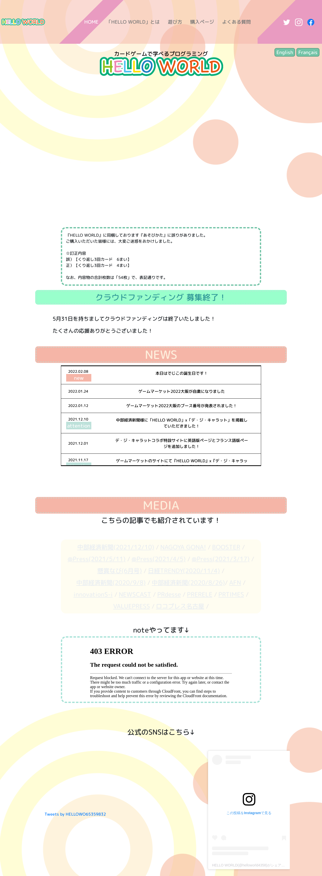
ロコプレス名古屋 (180, 606)
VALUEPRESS (131, 606)
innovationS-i (93, 594)
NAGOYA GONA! (183, 547)
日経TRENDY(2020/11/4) (184, 570)
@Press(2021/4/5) (159, 559)
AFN (235, 582)
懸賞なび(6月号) (119, 570)
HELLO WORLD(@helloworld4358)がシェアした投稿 (254, 865)
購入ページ (202, 21)
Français (307, 52)
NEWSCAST (135, 594)
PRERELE (199, 594)
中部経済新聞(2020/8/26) (188, 582)
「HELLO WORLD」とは (133, 21)
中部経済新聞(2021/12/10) (115, 547)
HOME (91, 21)
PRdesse (169, 594)
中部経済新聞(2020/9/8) (111, 582)
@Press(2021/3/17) (221, 559)
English (284, 52)
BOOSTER (226, 547)
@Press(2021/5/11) (97, 559)
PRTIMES (231, 594)
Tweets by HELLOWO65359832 (75, 814)
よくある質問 (236, 21)
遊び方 (175, 21)
